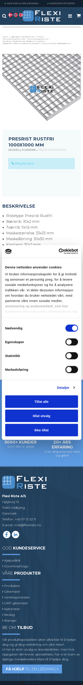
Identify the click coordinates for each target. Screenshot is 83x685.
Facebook (33, 683)
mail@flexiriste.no (27, 525)
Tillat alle (42, 401)
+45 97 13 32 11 (25, 519)
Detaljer (63, 387)
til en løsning (32, 669)
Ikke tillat (41, 430)
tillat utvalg (41, 415)
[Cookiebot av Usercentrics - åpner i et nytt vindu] (59, 251)
